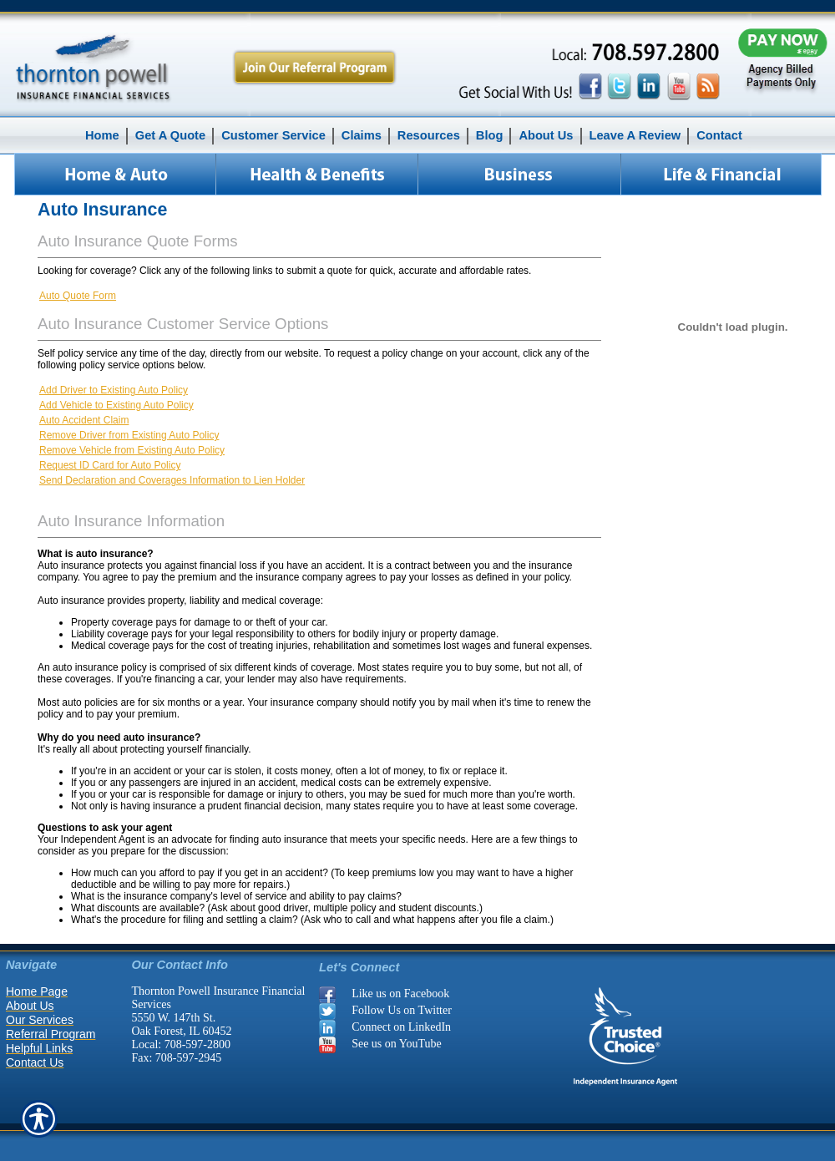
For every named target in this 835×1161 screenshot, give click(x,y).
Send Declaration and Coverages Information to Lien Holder (172, 480)
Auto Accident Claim (84, 420)
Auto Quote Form (77, 296)
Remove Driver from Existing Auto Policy (129, 435)
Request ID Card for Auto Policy (109, 465)
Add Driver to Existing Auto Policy (113, 390)
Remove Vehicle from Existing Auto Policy (132, 450)
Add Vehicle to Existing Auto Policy (116, 405)
